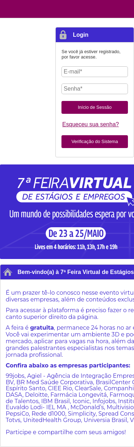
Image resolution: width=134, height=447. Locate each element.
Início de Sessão (95, 107)
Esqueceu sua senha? (90, 124)
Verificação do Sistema (94, 141)
